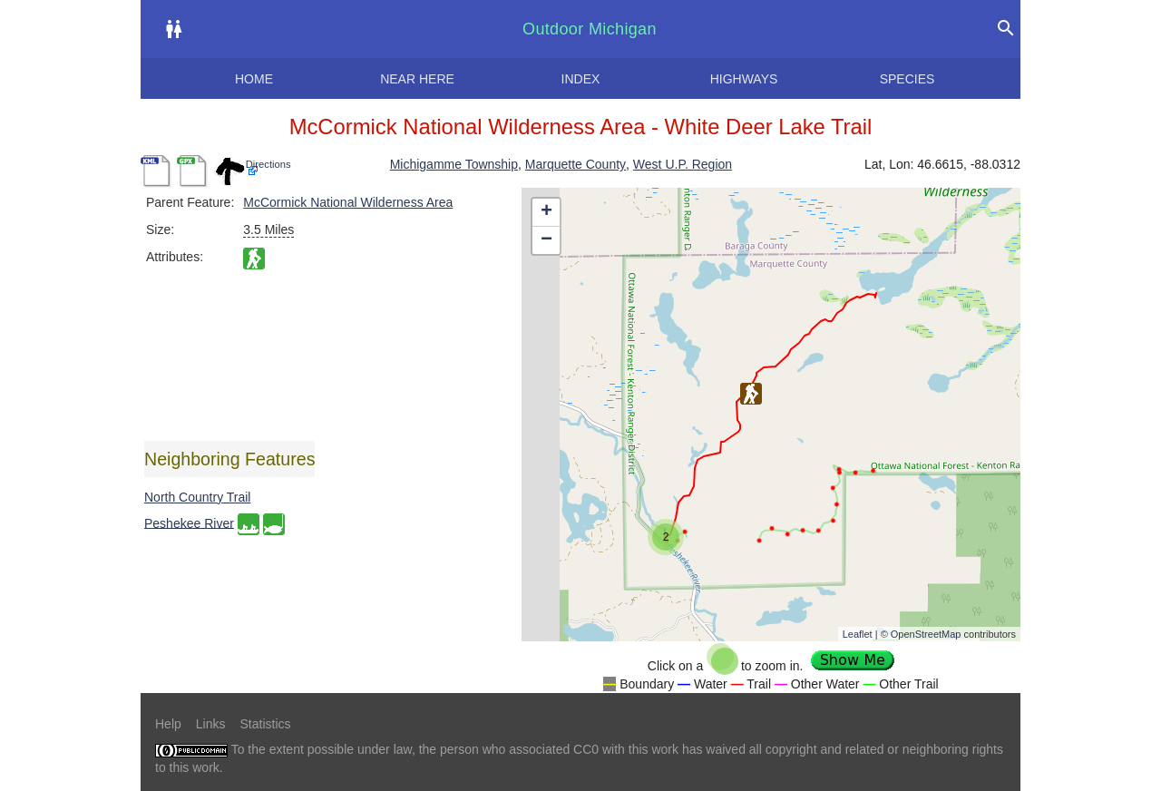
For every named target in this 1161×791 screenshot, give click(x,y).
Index (580, 79)
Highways (744, 79)
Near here (417, 79)
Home (254, 79)
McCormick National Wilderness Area (348, 202)
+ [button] (546, 212)
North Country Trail (197, 497)
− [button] (546, 240)
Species (907, 79)
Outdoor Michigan (589, 29)
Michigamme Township (454, 164)
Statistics (264, 724)
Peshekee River (189, 522)
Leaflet (858, 634)
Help (168, 724)
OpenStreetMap (926, 634)
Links (211, 724)
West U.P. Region (682, 164)
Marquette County (575, 164)
